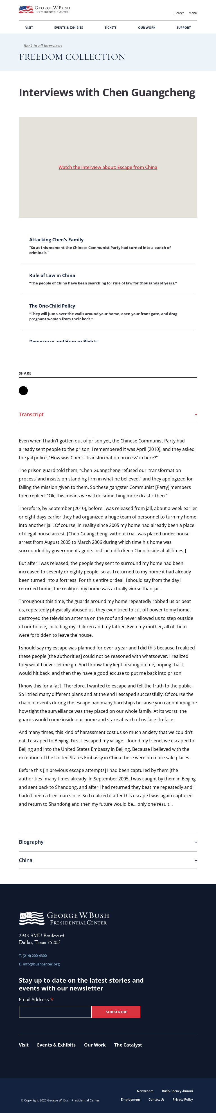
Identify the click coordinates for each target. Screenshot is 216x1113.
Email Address (36, 1000)
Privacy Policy (183, 1099)
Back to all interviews (40, 45)
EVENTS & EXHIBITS (68, 27)
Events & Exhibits (56, 1045)
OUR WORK (146, 27)
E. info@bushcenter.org (39, 964)
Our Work (95, 1045)
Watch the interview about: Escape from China (107, 167)
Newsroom (145, 1091)
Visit (24, 1045)
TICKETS (110, 27)
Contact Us (156, 1099)
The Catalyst (128, 1045)
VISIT (29, 27)
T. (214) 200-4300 (33, 955)
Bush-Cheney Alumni (177, 1091)
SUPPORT (184, 27)
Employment (130, 1099)
